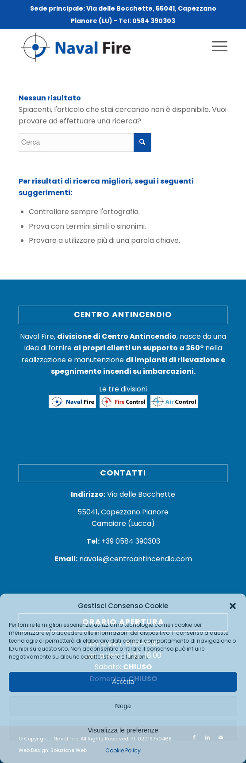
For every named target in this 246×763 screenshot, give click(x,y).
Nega (123, 705)
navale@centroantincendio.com (135, 559)
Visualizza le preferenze (123, 730)
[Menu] (215, 46)
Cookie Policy (123, 750)
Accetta (123, 681)
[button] (232, 606)
